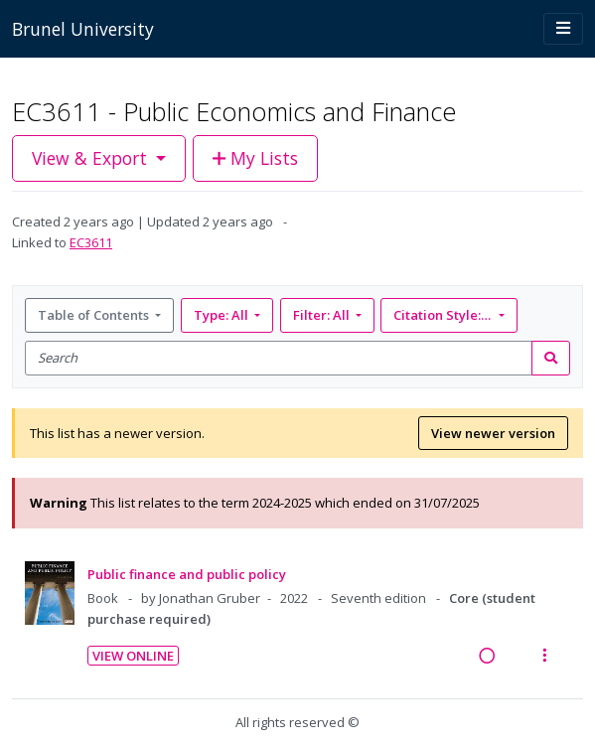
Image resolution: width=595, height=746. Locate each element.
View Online (133, 656)
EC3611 (91, 242)
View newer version (493, 433)
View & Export (92, 158)
